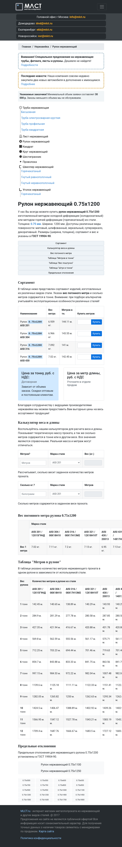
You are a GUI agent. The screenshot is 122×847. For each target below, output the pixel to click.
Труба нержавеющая (36, 107)
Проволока (30, 161)
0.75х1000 (62, 790)
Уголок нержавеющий (37, 189)
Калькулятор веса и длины (61, 248)
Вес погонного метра (61, 253)
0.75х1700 (62, 800)
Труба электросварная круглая (40, 118)
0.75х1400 (62, 795)
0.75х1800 (80, 800)
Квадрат (28, 146)
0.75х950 (44, 790)
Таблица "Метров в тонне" (61, 258)
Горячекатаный (31, 171)
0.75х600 (62, 780)
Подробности (29, 65)
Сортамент (61, 243)
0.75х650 (80, 780)
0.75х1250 (44, 795)
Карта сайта (46, 831)
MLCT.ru (26, 811)
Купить (96, 322)
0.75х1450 (80, 795)
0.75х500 (26, 780)
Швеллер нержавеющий (38, 166)
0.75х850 (80, 785)
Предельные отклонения (61, 273)
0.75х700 (26, 785)
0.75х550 (44, 780)
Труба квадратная (32, 129)
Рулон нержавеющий (36, 141)
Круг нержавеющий (35, 151)
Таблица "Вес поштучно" (61, 263)
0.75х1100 (80, 790)
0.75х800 (62, 785)
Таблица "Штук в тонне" (61, 268)
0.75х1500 (26, 800)
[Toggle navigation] (102, 6)
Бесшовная (28, 112)
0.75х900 (26, 790)
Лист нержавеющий (35, 136)
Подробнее (28, 84)
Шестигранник (32, 156)
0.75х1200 (26, 795)
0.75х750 (44, 785)
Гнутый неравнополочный (38, 183)
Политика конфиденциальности (41, 838)
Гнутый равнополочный (36, 177)
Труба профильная (33, 123)
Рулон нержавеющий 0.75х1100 (61, 764)
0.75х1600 (44, 800)
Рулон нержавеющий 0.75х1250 (61, 771)
